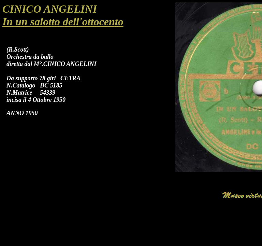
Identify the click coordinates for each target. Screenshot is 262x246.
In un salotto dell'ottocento (62, 21)
